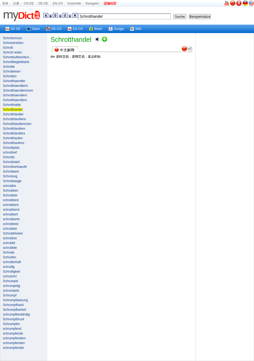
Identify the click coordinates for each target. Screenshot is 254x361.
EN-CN (58, 3)
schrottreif (10, 152)
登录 (5, 3)
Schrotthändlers (14, 133)
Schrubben (10, 190)
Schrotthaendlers (15, 100)
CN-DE (29, 3)
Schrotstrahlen (13, 43)
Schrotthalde (12, 105)
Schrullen (9, 257)
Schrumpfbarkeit (14, 310)
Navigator (92, 3)
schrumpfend (12, 329)
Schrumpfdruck (13, 319)
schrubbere (11, 200)
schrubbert (10, 214)
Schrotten (9, 76)
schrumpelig (11, 286)
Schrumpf (9, 295)
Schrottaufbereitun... (17, 57)
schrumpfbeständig (16, 314)
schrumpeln (11, 290)
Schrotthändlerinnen (17, 124)
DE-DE (43, 3)
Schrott (8, 47)
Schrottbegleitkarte (16, 62)
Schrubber (10, 195)
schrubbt (9, 243)
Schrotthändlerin (14, 119)
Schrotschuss (12, 38)
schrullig (9, 267)
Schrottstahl (11, 162)
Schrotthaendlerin (15, 86)
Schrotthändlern (14, 128)
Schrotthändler (13, 114)
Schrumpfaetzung (15, 300)
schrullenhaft (12, 262)
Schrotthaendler (14, 81)
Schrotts (9, 157)
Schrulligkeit (11, 271)
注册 (16, 3)
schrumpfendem (14, 338)
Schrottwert (11, 171)
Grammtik (74, 3)
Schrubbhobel (12, 233)
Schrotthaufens (13, 143)
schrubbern (11, 205)
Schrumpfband (13, 305)
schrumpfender (13, 348)
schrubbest (11, 224)
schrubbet (10, 229)
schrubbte (10, 248)
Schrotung (10, 176)
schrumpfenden (14, 343)
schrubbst (10, 238)
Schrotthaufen (13, 138)
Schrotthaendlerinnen (18, 90)
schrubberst (11, 209)
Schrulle (8, 252)
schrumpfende (13, 333)
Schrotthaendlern (15, 95)
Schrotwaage (12, 181)
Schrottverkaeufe (15, 167)
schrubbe (9, 186)
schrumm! (10, 276)
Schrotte (9, 67)
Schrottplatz (11, 148)
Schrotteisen (12, 71)
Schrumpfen (11, 324)
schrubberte (11, 219)
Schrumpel (10, 281)
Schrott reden (12, 52)
